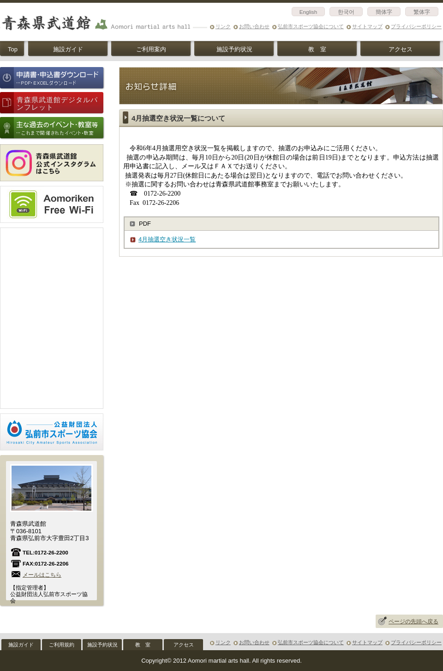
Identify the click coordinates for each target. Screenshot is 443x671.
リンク (223, 26)
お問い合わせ (254, 26)
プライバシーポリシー (416, 26)
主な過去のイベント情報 (52, 128)
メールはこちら (42, 575)
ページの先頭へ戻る (413, 621)
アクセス (401, 49)
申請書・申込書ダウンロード (52, 78)
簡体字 (384, 12)
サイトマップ (367, 26)
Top (13, 49)
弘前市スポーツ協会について (311, 26)
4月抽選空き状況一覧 (167, 239)
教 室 (317, 49)
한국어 (346, 12)
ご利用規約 (61, 644)
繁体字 (421, 12)
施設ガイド (68, 49)
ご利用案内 (151, 49)
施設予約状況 (234, 49)
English (308, 12)
